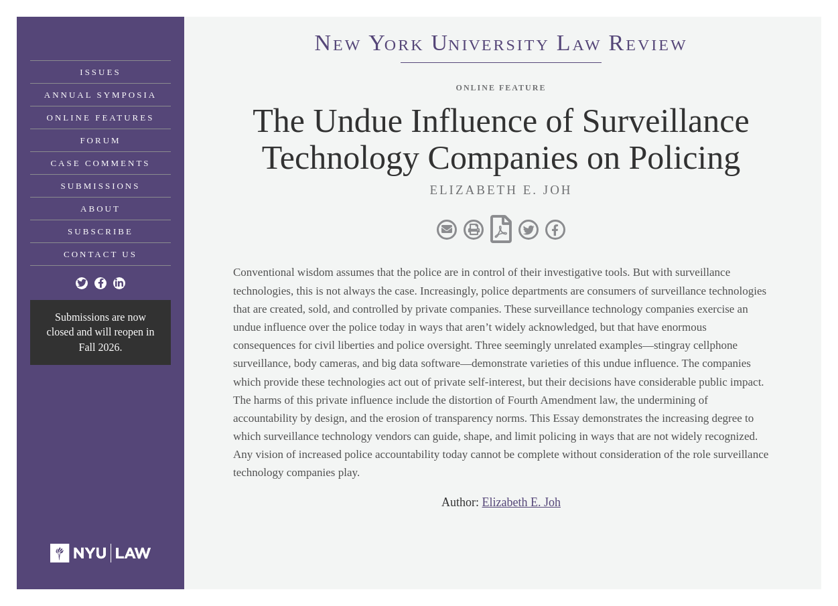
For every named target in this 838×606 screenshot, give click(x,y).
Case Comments (100, 163)
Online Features (101, 117)
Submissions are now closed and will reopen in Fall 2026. (101, 332)
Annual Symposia (100, 95)
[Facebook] (100, 283)
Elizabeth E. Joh (521, 502)
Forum (100, 140)
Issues (100, 72)
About (100, 209)
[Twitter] (82, 283)
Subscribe (100, 231)
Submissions (101, 186)
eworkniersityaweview (500, 45)
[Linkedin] (119, 283)
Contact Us (100, 254)
